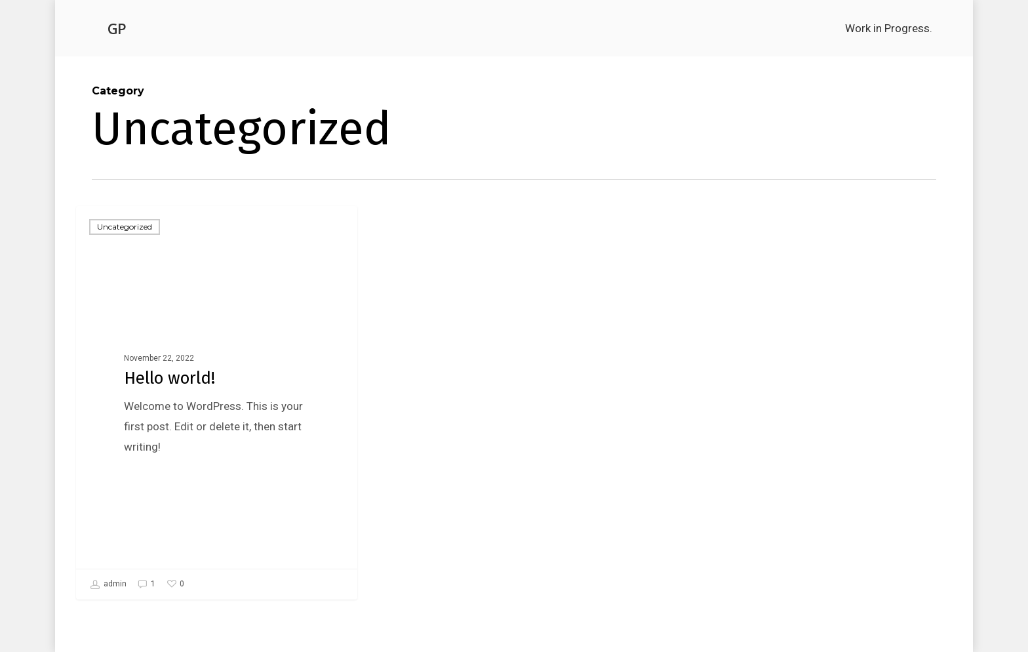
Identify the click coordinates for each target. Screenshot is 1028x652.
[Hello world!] (216, 403)
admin (108, 584)
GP (117, 28)
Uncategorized (124, 227)
